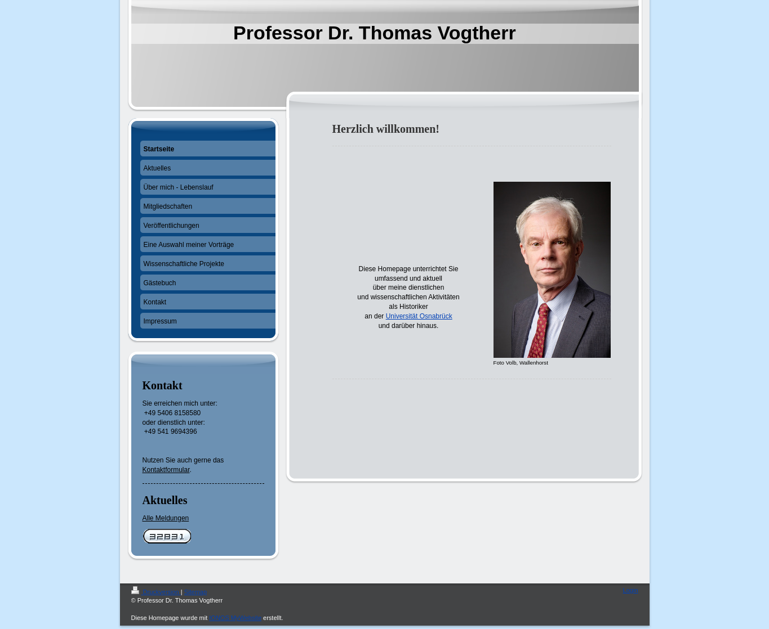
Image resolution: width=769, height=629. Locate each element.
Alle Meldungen (166, 518)
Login (630, 590)
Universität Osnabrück (419, 316)
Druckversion (156, 591)
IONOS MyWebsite (235, 617)
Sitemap (195, 591)
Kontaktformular (166, 470)
